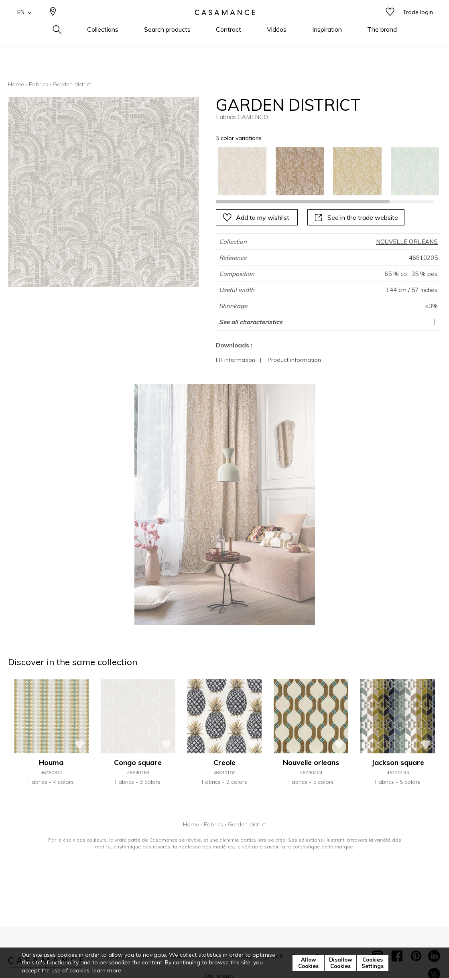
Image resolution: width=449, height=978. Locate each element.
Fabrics (38, 84)
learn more (106, 970)
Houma (51, 762)
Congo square (138, 762)
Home (16, 84)
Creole (224, 762)
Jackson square (398, 762)
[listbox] (324, 171)
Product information (294, 359)
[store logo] (224, 25)
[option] (242, 171)
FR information (235, 359)
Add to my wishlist (255, 217)
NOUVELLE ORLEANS (407, 242)
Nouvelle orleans (311, 762)
